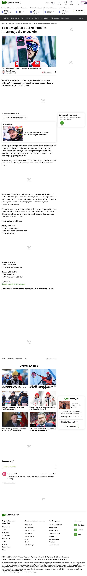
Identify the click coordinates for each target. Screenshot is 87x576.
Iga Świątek (52, 536)
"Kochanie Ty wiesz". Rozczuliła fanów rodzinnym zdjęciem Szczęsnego (71, 412)
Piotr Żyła (52, 542)
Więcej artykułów (70, 426)
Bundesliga (28, 533)
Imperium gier (62, 559)
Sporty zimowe (18, 358)
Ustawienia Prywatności (47, 557)
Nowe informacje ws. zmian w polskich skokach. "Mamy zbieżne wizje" (14, 429)
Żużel (36, 18)
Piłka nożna (15, 18)
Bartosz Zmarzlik (54, 533)
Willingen (10, 358)
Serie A (27, 539)
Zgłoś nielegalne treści (9, 483)
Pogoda (4, 559)
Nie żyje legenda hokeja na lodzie (13, 284)
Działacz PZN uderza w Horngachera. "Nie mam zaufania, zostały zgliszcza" (43, 387)
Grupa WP (13, 557)
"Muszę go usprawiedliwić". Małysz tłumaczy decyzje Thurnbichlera (36, 134)
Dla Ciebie (6, 18)
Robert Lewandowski (55, 525)
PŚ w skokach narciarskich (22, 23)
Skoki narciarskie (10, 23)
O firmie (20, 557)
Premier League (30, 530)
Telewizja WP (28, 559)
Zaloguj (84, 3)
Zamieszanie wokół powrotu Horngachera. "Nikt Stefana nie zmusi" (14, 387)
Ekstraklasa (28, 525)
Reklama (58, 557)
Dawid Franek (10, 71)
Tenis (22, 18)
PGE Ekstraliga (29, 545)
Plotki (35, 559)
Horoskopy (11, 559)
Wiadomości (48, 559)
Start (3, 23)
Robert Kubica (53, 530)
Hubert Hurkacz (54, 545)
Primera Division (30, 536)
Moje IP (40, 559)
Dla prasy (27, 557)
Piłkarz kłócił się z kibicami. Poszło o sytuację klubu (71, 417)
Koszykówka (6, 547)
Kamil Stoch (53, 528)
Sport (55, 559)
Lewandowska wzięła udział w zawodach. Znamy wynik (69, 421)
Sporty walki (45, 18)
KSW (3, 550)
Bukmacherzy (55, 18)
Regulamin (65, 557)
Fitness (4, 544)
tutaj (35, 572)
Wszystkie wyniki (78, 10)
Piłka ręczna (65, 18)
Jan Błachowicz (54, 539)
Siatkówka (29, 18)
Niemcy (4, 358)
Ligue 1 (27, 542)
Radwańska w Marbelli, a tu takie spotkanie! (76, 405)
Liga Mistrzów (29, 528)
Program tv (19, 559)
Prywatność (34, 557)
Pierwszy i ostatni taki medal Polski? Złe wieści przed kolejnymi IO (42, 408)
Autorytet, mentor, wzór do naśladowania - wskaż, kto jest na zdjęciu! (43, 429)
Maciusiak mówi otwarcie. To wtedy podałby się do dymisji (13, 408)
